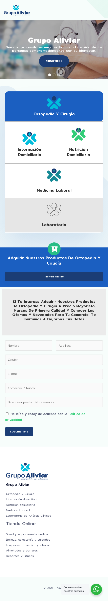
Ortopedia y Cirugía (54, 114)
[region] (54, 49)
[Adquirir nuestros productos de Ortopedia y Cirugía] (54, 248)
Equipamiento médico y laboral (27, 545)
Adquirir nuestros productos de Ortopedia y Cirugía (54, 260)
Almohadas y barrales (22, 550)
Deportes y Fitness (20, 555)
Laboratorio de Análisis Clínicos (28, 515)
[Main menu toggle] (99, 10)
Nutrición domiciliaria (78, 152)
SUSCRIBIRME (19, 431)
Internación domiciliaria (29, 152)
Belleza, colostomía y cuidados (28, 539)
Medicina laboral (54, 190)
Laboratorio (54, 224)
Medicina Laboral (18, 510)
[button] (49, 74)
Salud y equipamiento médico (27, 534)
